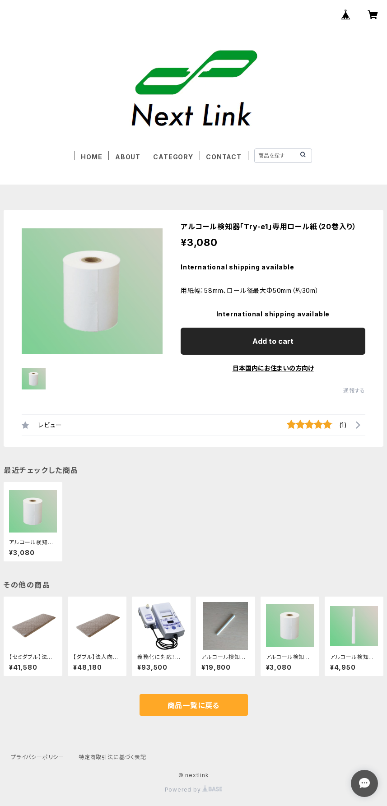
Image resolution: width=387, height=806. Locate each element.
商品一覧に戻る (194, 705)
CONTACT (224, 157)
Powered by (194, 789)
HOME (91, 157)
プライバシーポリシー (37, 757)
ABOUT (127, 157)
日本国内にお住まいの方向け (273, 368)
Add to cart (273, 341)
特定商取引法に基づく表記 (112, 757)
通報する (354, 390)
